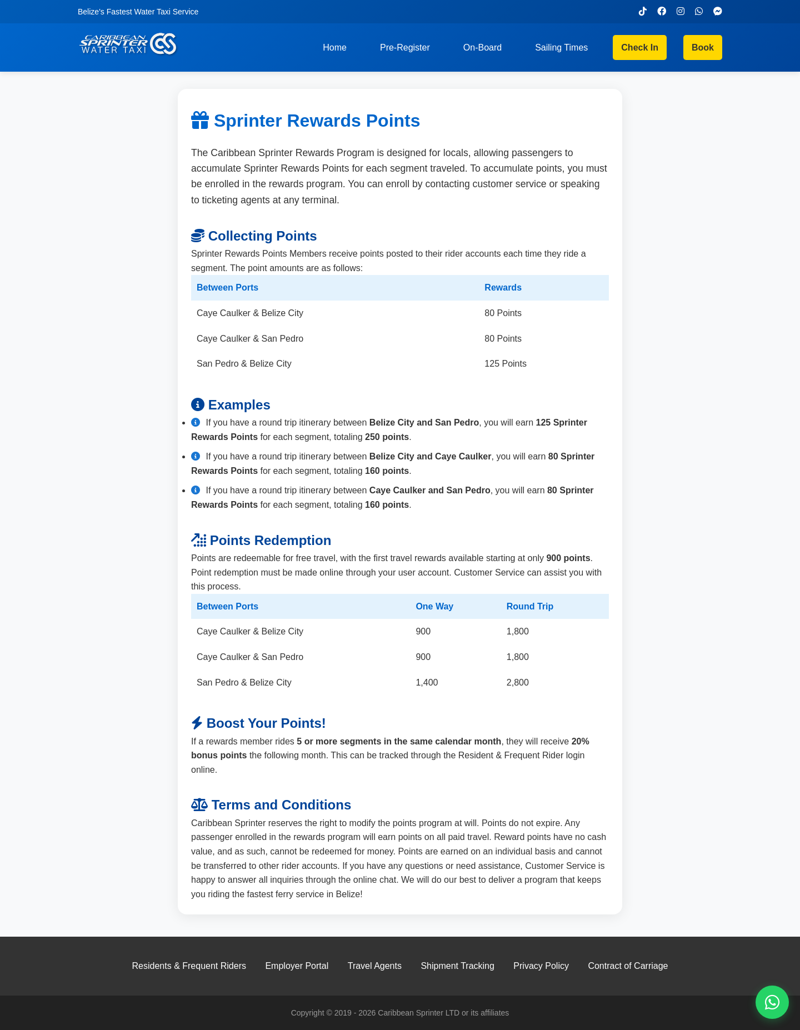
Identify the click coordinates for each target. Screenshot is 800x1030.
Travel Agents (375, 966)
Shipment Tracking (457, 966)
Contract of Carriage (628, 966)
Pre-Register (405, 47)
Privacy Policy (541, 966)
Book (703, 47)
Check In (639, 47)
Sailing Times (561, 47)
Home (335, 47)
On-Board (482, 47)
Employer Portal (296, 966)
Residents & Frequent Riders (189, 966)
